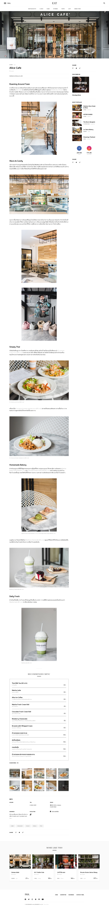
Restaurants (32, 9)
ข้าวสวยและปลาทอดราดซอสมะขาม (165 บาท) (28, 408)
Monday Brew (76, 95)
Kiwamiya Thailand (89, 137)
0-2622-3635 (33, 805)
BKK (9, 3)
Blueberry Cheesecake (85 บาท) (34, 540)
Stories (55, 9)
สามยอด (82, 874)
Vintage (39, 878)
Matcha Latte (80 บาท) (16, 602)
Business (71, 894)
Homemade (19, 826)
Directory (77, 9)
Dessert (27, 826)
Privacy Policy (46, 904)
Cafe (14, 64)
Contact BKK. (80, 894)
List (69, 9)
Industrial (89, 109)
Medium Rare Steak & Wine (89, 107)
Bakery (34, 826)
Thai (41, 826)
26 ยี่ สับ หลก (61, 872)
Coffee (12, 826)
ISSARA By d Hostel (57, 90)
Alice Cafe (19, 90)
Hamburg (89, 139)
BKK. (27, 894)
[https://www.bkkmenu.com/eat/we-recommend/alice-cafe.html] (22, 832)
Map (10, 818)
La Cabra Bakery (88, 129)
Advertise (63, 894)
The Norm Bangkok (89, 122)
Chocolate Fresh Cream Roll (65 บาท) (39, 470)
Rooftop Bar (93, 124)
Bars (48, 9)
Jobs (56, 894)
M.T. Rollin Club (39, 872)
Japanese (89, 116)
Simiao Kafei (15, 872)
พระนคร (11, 71)
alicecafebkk (55, 811)
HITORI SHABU (87, 114)
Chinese (62, 878)
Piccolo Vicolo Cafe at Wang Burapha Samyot (88, 873)
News (63, 9)
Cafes (41, 9)
